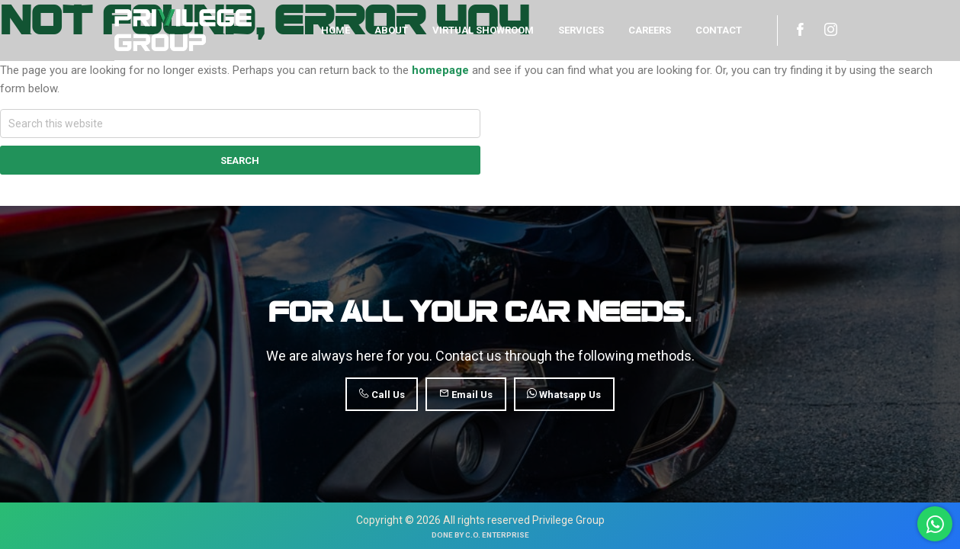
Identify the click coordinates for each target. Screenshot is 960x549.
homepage (440, 70)
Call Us (382, 394)
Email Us (466, 394)
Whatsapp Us (564, 394)
